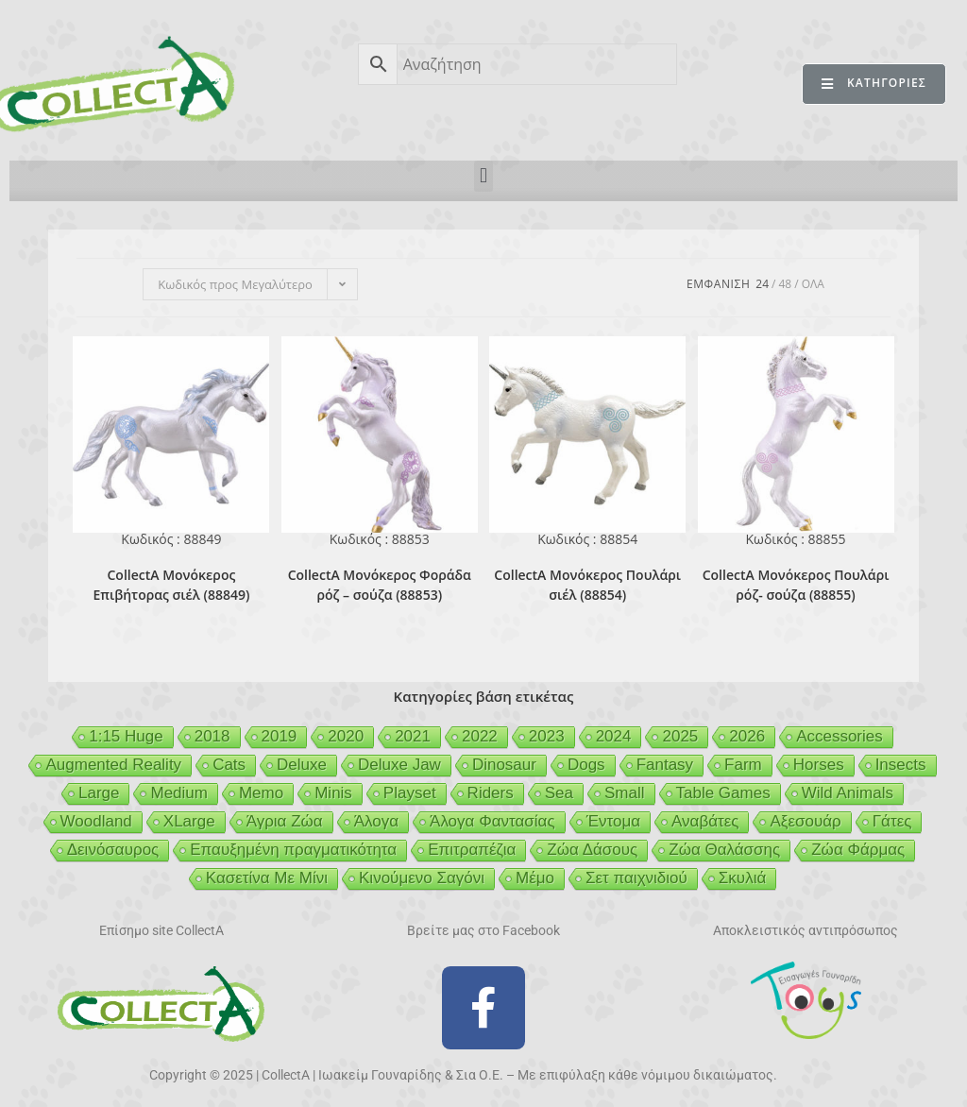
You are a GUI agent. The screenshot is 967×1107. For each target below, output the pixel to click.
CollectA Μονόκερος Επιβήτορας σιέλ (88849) (171, 585)
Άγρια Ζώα (284, 821)
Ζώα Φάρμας (858, 850)
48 (784, 284)
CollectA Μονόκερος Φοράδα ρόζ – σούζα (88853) (379, 585)
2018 (212, 736)
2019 (279, 736)
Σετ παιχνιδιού (636, 878)
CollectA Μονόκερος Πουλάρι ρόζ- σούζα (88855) (796, 585)
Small (624, 793)
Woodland (96, 821)
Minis (333, 793)
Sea (559, 793)
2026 (747, 736)
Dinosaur (504, 765)
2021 (413, 736)
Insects (900, 765)
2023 (547, 736)
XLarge (189, 821)
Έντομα (613, 821)
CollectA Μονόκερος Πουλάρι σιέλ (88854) (587, 585)
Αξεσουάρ (805, 821)
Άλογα (376, 821)
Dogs (586, 765)
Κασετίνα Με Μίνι (267, 878)
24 (762, 284)
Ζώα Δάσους (592, 850)
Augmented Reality (113, 765)
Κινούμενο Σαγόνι (421, 878)
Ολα (813, 284)
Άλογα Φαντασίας (492, 821)
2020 (346, 736)
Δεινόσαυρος (113, 850)
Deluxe (302, 765)
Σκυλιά (742, 878)
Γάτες (892, 821)
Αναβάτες (704, 821)
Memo (261, 793)
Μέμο (535, 878)
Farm (743, 765)
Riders (490, 793)
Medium (178, 793)
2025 (680, 736)
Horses (818, 765)
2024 (614, 736)
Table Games (723, 793)
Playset (409, 793)
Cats (229, 765)
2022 (480, 736)
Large (98, 793)
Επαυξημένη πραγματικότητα (293, 850)
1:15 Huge (125, 736)
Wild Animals (847, 793)
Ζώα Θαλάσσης (724, 850)
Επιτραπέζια (472, 850)
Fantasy (664, 765)
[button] (483, 176)
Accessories (839, 736)
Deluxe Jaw (399, 765)
